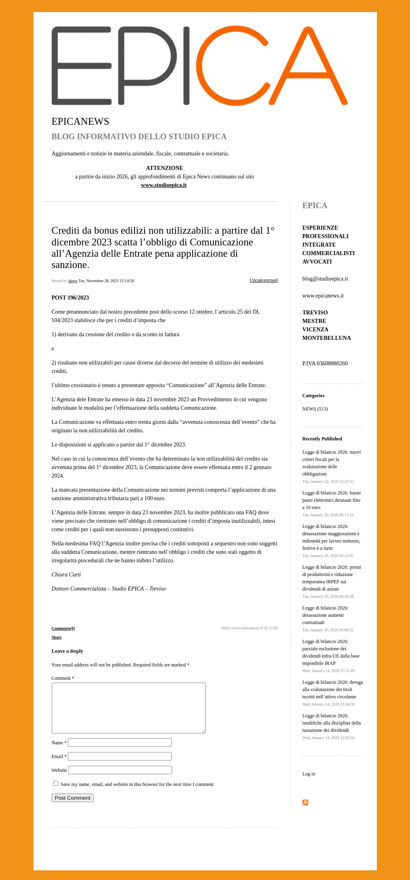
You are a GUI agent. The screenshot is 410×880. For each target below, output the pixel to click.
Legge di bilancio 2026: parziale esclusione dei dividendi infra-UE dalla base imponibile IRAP (331, 656)
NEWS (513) (315, 409)
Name (59, 752)
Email (59, 766)
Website (59, 780)
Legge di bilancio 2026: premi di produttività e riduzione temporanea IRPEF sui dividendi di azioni (332, 581)
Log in (309, 774)
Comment (63, 678)
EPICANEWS (80, 121)
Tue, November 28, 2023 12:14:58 (106, 281)
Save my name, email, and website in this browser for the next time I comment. (138, 794)
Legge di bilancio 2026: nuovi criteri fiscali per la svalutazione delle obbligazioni (332, 466)
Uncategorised (264, 280)
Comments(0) (63, 628)
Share (57, 637)
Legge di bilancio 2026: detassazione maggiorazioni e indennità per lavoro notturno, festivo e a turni (331, 541)
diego (72, 281)
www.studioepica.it (164, 185)
